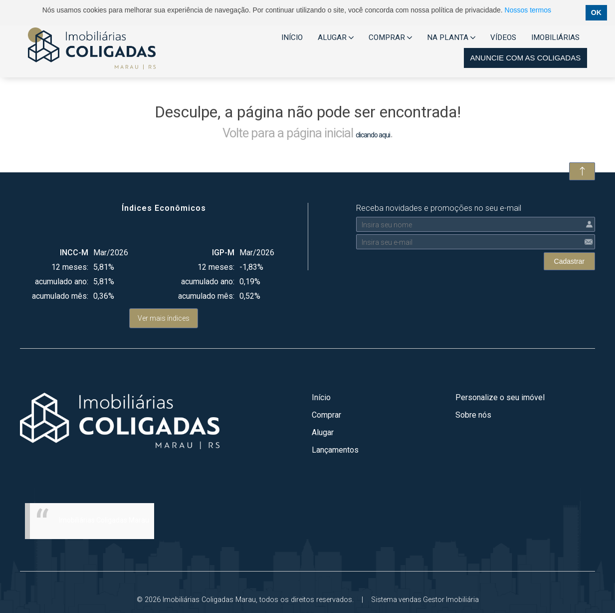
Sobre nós (473, 415)
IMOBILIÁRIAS (555, 37)
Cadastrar (569, 261)
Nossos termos (528, 10)
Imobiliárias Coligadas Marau (104, 520)
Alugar (323, 432)
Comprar (326, 415)
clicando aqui (373, 135)
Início (321, 397)
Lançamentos (335, 450)
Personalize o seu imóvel (500, 397)
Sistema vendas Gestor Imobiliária (425, 600)
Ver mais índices (164, 318)
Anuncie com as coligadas (525, 57)
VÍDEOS (503, 37)
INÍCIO (292, 37)
